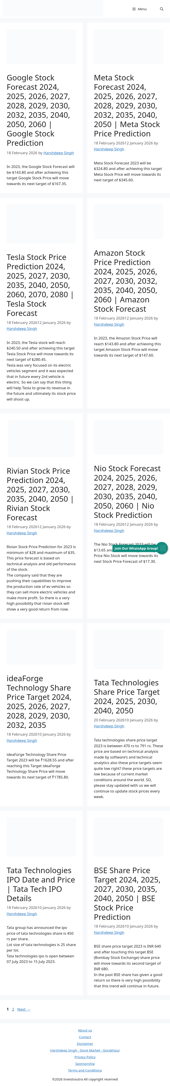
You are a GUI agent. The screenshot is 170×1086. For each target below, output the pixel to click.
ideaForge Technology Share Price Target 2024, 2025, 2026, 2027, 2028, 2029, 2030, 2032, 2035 (39, 701)
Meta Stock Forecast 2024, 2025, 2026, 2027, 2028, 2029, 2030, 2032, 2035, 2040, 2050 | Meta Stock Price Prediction (127, 105)
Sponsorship (85, 1063)
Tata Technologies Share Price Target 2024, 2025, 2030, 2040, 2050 (127, 696)
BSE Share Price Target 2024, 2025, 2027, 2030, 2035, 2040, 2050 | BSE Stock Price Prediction (127, 893)
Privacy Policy (85, 1057)
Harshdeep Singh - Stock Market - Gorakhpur (85, 1050)
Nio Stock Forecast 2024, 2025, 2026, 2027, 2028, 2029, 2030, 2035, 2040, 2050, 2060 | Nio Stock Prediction (127, 491)
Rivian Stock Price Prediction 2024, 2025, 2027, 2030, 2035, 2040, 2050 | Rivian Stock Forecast (40, 494)
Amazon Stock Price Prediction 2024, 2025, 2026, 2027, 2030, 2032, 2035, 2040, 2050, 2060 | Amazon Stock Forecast (125, 281)
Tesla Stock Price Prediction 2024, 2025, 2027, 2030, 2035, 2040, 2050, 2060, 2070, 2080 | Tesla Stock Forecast (40, 285)
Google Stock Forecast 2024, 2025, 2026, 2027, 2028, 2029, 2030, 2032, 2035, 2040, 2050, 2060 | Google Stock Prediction (38, 110)
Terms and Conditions (85, 1070)
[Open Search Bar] (161, 9)
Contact (85, 1037)
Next (23, 1009)
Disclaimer (85, 1043)
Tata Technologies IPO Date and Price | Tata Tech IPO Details (41, 884)
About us (85, 1030)
